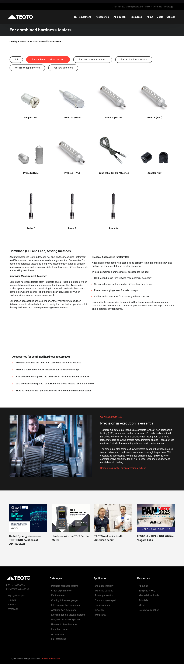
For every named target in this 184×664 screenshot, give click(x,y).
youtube (158, 7)
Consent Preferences (50, 658)
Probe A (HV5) (72, 173)
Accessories (26, 41)
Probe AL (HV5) (72, 117)
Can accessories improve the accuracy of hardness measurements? (52, 376)
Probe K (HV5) (31, 173)
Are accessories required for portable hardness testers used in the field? (55, 383)
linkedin (148, 7)
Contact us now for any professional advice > (124, 468)
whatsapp (169, 7)
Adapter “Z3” (154, 173)
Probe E (72, 228)
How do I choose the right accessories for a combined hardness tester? (54, 390)
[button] (92, 362)
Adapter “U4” (31, 117)
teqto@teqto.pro (135, 7)
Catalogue (14, 41)
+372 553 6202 (118, 7)
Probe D (31, 228)
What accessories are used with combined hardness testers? (48, 362)
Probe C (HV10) (113, 117)
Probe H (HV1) (154, 117)
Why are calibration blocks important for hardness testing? (47, 369)
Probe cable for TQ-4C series (113, 173)
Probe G (113, 228)
